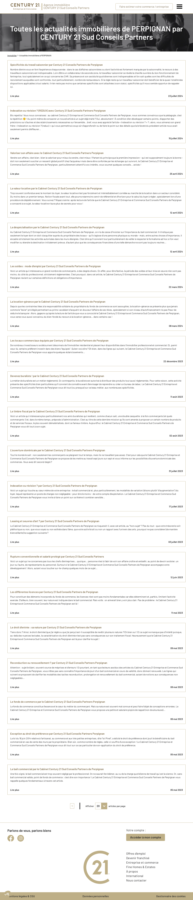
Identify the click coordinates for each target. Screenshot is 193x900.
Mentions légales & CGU (21, 896)
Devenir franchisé (137, 858)
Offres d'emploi (136, 853)
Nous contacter (136, 880)
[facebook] (10, 838)
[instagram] (20, 838)
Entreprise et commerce (142, 862)
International (134, 876)
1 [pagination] (72, 805)
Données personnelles (95, 896)
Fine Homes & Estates (140, 867)
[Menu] (179, 7)
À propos (132, 871)
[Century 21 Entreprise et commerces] (25, 6)
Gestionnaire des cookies (171, 896)
